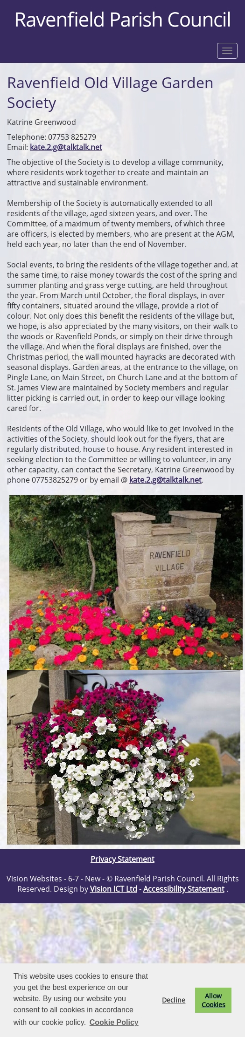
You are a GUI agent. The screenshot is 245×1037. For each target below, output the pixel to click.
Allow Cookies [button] (213, 1000)
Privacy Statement (122, 859)
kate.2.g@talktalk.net (66, 147)
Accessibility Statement (183, 889)
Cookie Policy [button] (114, 1022)
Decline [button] (173, 1000)
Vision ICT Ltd (113, 889)
